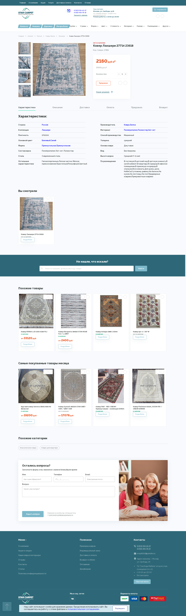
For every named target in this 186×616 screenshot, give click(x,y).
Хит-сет (151, 130)
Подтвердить (120, 608)
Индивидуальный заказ (90, 551)
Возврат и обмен (87, 560)
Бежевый (46, 140)
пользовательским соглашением (83, 609)
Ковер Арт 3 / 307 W (141, 332)
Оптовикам (85, 564)
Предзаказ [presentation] (136, 107)
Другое (165, 26)
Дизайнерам (85, 569)
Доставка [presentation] (85, 107)
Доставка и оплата (63, 3)
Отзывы (88, 3)
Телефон (58, 475)
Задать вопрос (33, 514)
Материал (128, 26)
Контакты (78, 3)
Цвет (103, 26)
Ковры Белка (50, 36)
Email (87, 475)
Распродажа (62, 26)
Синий (53, 140)
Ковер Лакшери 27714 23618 (32, 234)
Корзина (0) (161, 10)
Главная (23, 3)
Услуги (51, 3)
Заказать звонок (80, 15)
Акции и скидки (25, 551)
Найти (141, 269)
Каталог (24, 26)
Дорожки (48, 26)
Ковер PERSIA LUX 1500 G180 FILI (34, 332)
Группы (72, 26)
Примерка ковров (87, 546)
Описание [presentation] (57, 107)
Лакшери (62, 36)
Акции (43, 3)
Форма (93, 26)
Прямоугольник (63, 146)
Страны (83, 26)
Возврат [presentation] (163, 107)
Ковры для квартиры (49, 448)
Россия (39, 36)
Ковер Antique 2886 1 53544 (106, 332)
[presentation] (41, 503)
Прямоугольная (49, 146)
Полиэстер (143, 130)
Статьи (21, 569)
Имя (24, 475)
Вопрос (25, 484)
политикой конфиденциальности (61, 515)
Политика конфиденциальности (32, 574)
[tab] (26, 107)
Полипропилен (131, 130)
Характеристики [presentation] (26, 107)
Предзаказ (103, 83)
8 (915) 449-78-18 (80, 12)
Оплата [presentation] (110, 107)
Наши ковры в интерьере (29, 555)
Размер (140, 26)
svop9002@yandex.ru (146, 553)
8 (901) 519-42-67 (80, 10)
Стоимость (114, 26)
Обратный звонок (142, 582)
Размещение (153, 26)
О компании (33, 3)
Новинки (36, 26)
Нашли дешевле (102, 92)
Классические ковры (28, 448)
